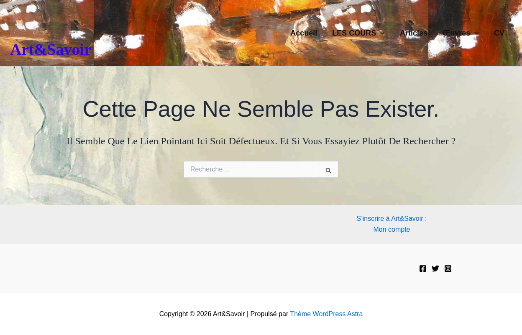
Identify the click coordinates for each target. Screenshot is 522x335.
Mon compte (391, 229)
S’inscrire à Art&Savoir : (391, 218)
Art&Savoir (50, 49)
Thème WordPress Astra (326, 313)
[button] (380, 33)
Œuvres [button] (461, 33)
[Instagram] (448, 268)
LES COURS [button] (358, 33)
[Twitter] (435, 268)
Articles (413, 33)
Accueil (303, 33)
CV (499, 33)
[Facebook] (423, 268)
